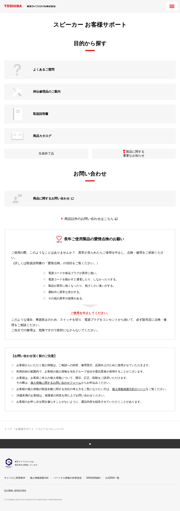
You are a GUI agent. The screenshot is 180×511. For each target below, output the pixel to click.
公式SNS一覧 (112, 478)
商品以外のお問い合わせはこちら (91, 219)
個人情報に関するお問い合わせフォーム (55, 382)
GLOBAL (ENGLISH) (15, 490)
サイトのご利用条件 (14, 478)
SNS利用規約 (93, 478)
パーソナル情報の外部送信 (67, 478)
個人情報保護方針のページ (129, 389)
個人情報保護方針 (39, 478)
